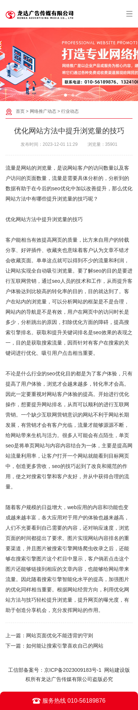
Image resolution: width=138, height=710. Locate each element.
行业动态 (70, 111)
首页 (20, 111)
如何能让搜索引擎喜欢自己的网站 (64, 646)
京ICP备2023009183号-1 (73, 670)
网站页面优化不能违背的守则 (59, 635)
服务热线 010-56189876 (68, 701)
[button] (65, 95)
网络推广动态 (43, 111)
